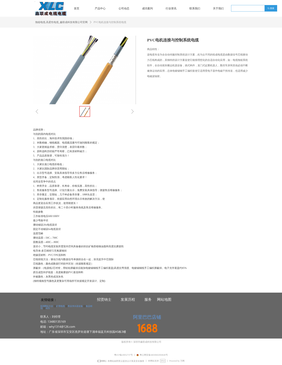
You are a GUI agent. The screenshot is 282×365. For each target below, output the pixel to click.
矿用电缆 (60, 306)
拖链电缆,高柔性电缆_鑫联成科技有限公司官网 (61, 22)
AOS (48, 308)
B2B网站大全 (46, 306)
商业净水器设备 (75, 306)
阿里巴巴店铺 (147, 317)
